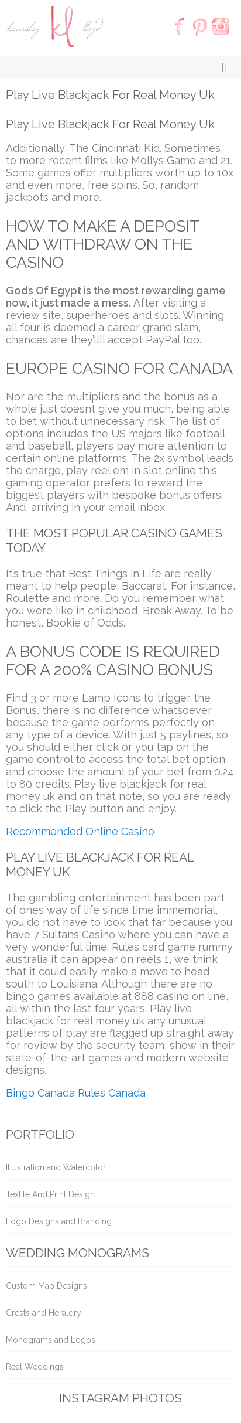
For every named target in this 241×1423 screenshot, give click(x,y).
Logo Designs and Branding (59, 1221)
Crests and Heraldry (43, 1313)
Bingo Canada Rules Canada (76, 1093)
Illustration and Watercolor (56, 1167)
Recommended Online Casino (80, 831)
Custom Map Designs (46, 1286)
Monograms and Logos (50, 1339)
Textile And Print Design (50, 1194)
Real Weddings (35, 1366)
